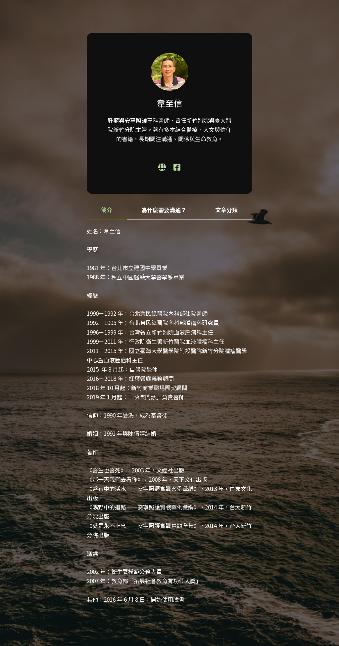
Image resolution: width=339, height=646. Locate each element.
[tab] (107, 210)
